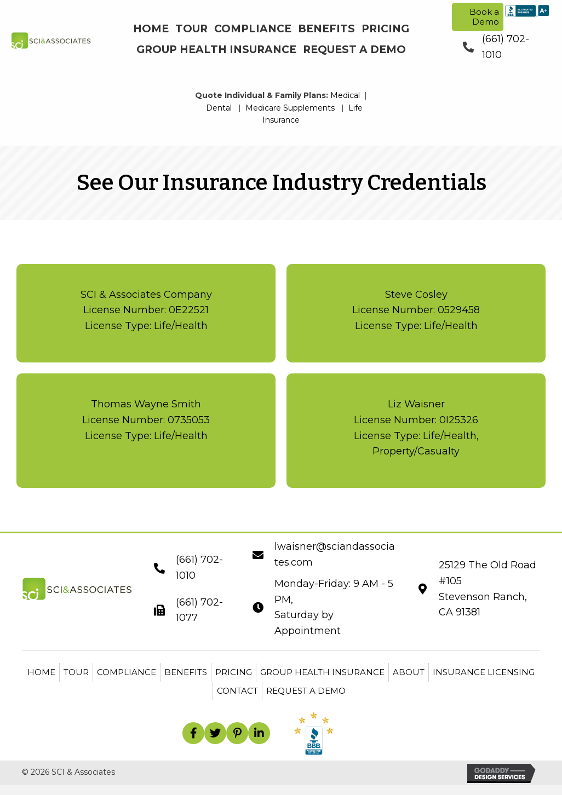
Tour (76, 672)
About (409, 672)
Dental (219, 108)
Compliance (126, 672)
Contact (237, 690)
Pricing (233, 672)
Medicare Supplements (290, 108)
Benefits (185, 672)
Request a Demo (306, 690)
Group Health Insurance (322, 672)
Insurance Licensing (484, 672)
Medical (345, 95)
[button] (193, 733)
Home (41, 672)
